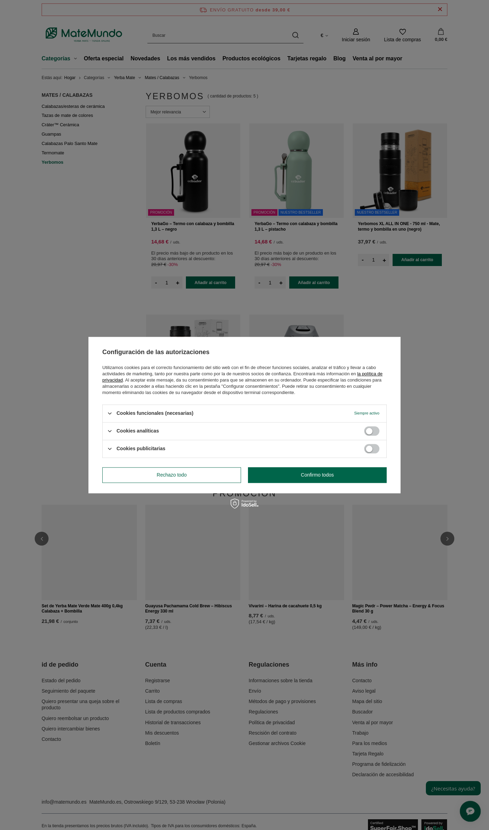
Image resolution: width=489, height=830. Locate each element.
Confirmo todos (317, 475)
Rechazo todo (172, 475)
